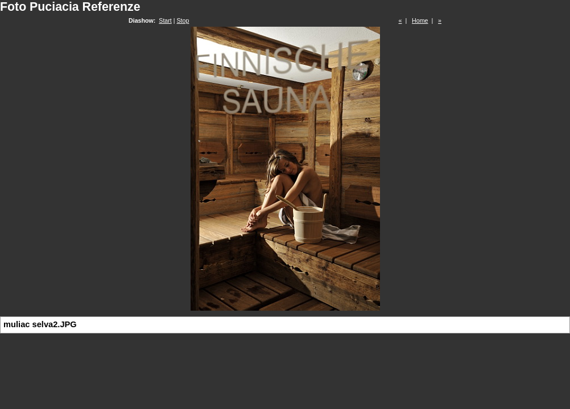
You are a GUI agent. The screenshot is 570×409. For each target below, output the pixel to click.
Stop (183, 20)
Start (165, 20)
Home (420, 20)
